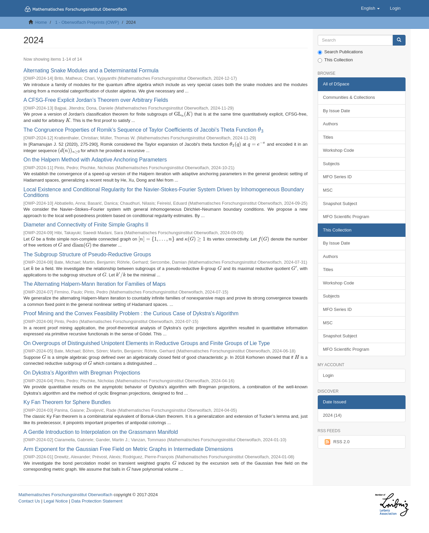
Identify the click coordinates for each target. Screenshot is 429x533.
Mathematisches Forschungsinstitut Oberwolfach (65, 494)
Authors (330, 123)
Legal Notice (56, 501)
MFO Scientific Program (346, 216)
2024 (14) (332, 415)
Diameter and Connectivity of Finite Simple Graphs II (85, 224)
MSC (328, 190)
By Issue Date (336, 110)
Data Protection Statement (96, 501)
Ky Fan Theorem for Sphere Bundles (67, 402)
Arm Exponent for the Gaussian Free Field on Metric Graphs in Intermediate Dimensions (128, 449)
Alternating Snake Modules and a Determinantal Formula (91, 70)
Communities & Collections (349, 97)
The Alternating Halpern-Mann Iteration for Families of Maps (94, 284)
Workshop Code (338, 150)
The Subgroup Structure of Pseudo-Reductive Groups (87, 254)
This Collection (335, 60)
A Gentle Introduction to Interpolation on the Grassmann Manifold (100, 432)
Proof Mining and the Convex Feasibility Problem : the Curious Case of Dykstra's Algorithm (131, 313)
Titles (328, 137)
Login (328, 375)
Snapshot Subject (340, 203)
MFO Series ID (337, 176)
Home (41, 22)
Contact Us (29, 501)
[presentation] (183, 114)
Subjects (331, 163)
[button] (370, 8)
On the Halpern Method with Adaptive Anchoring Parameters (95, 159)
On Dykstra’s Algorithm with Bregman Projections (81, 373)
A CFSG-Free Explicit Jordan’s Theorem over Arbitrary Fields (95, 100)
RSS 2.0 (336, 442)
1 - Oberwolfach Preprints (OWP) (87, 22)
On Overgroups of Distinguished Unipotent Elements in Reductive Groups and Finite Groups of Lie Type (146, 343)
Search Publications (340, 52)
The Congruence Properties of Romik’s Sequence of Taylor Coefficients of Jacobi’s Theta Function (143, 130)
